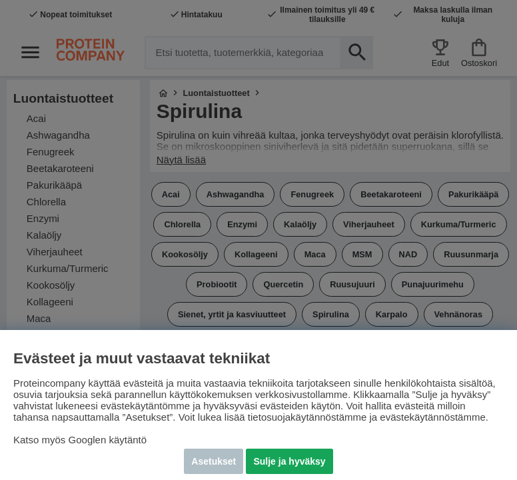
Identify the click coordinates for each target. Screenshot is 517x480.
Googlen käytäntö (108, 439)
